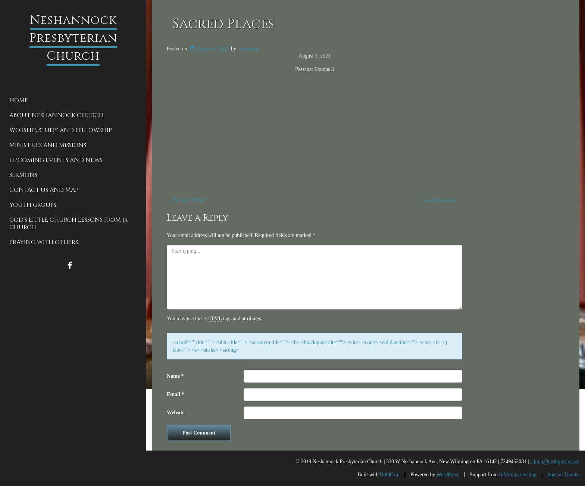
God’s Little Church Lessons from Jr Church (68, 223)
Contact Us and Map (43, 190)
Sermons (23, 175)
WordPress (448, 474)
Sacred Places (223, 24)
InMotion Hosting (518, 474)
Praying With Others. (44, 242)
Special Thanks (563, 474)
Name (175, 376)
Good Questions (442, 200)
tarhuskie (248, 49)
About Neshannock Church (56, 115)
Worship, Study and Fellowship (60, 130)
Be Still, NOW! (186, 200)
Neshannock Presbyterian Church (73, 38)
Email (175, 394)
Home (18, 100)
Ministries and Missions (47, 145)
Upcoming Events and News (56, 160)
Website (175, 412)
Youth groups (32, 205)
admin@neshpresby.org (554, 461)
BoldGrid (390, 474)
